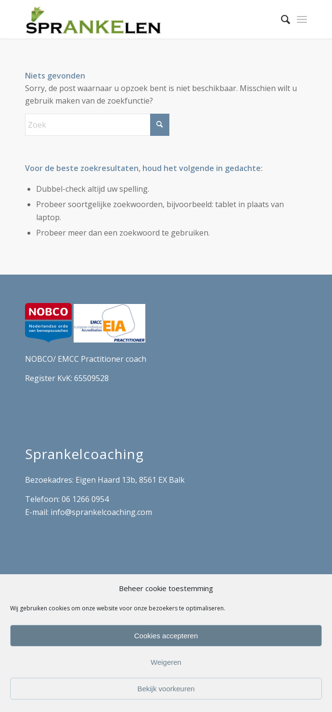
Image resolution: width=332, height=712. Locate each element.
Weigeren (166, 662)
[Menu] (302, 19)
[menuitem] (280, 19)
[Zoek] (280, 19)
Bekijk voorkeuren (165, 689)
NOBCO (39, 359)
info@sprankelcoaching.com (101, 512)
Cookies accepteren (166, 636)
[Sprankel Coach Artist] (138, 19)
